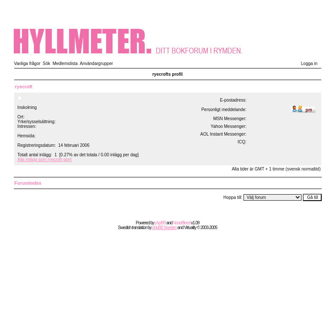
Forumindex (28, 183)
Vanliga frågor (27, 63)
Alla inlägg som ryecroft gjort (45, 159)
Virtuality (190, 227)
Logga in (309, 63)
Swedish (124, 227)
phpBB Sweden (164, 227)
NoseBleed (181, 222)
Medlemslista (64, 63)
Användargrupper (96, 63)
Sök (46, 63)
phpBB (160, 222)
